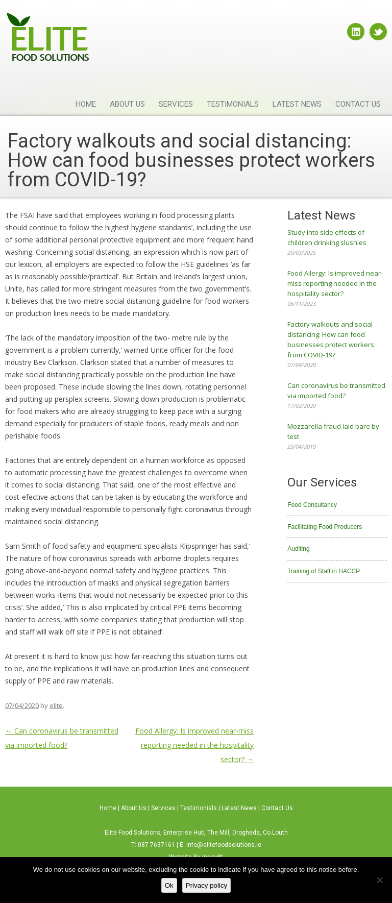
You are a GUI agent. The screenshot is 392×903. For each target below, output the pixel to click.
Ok (169, 885)
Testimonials (233, 104)
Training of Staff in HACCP (323, 571)
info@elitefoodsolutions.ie (223, 844)
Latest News (297, 104)
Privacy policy (206, 885)
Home (86, 104)
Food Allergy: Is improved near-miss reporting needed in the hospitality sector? (194, 745)
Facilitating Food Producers (324, 526)
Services (176, 104)
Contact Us (358, 104)
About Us (127, 104)
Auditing (298, 548)
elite (56, 705)
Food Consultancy (312, 504)
